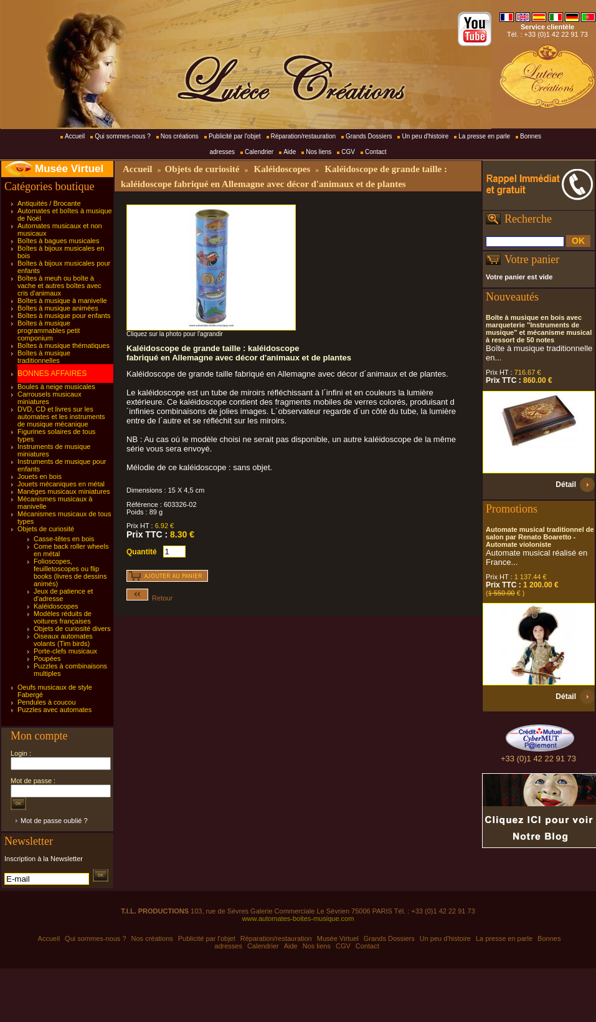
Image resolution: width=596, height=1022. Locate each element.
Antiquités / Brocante (49, 203)
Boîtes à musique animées (57, 308)
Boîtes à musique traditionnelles (43, 356)
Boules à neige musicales (56, 386)
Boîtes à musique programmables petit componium (48, 330)
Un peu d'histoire (425, 136)
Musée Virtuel (69, 169)
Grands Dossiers (369, 136)
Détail (566, 484)
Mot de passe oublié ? (54, 820)
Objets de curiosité (45, 529)
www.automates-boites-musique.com (298, 918)
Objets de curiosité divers (72, 628)
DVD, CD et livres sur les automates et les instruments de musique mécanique (61, 416)
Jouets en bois (39, 476)
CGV (348, 151)
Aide (289, 151)
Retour (149, 598)
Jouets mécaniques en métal (61, 484)
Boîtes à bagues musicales (58, 240)
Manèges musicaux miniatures (63, 491)
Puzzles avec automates (54, 709)
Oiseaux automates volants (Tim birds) (63, 639)
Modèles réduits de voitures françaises (63, 617)
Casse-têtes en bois (64, 538)
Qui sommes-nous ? (122, 136)
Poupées (47, 658)
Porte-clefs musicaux (65, 651)
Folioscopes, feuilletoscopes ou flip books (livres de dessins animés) (70, 572)
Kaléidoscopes (56, 606)
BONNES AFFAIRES (52, 373)
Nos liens (318, 151)
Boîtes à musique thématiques (63, 345)
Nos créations (180, 136)
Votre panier (531, 259)
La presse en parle (484, 136)
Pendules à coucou (46, 702)
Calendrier (259, 151)
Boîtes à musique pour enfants (63, 315)
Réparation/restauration (303, 136)
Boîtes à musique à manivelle (62, 300)
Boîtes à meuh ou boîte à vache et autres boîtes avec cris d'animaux (59, 285)
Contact (375, 151)
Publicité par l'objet (235, 136)
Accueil (75, 136)
